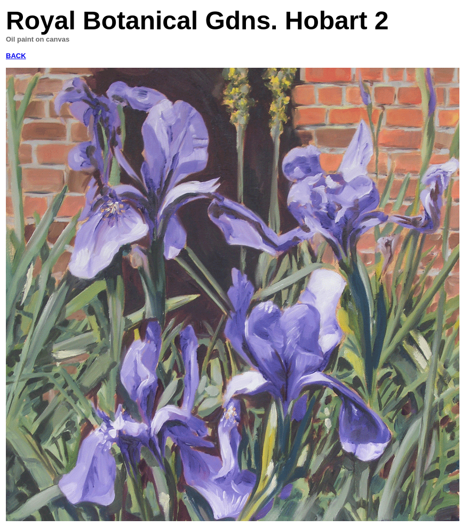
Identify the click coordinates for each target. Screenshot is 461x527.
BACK (16, 56)
